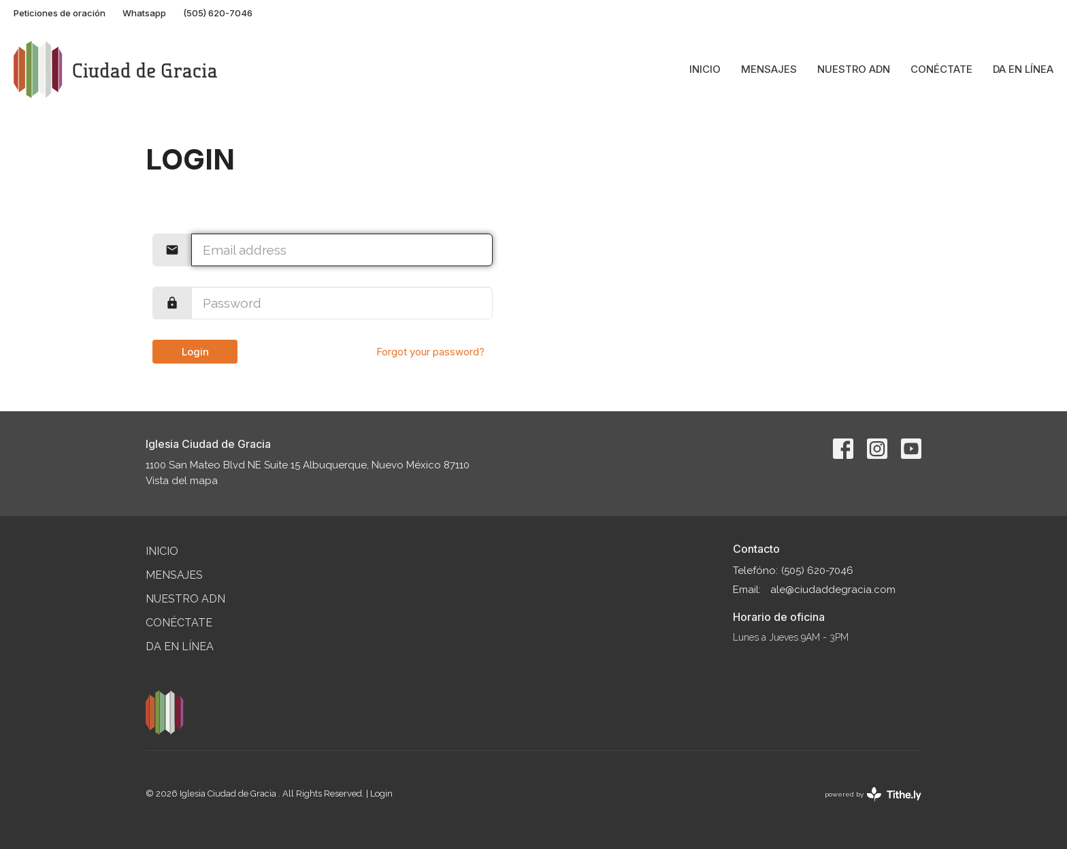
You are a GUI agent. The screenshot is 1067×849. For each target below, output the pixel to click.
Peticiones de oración (59, 12)
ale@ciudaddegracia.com (833, 589)
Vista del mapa (182, 481)
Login (195, 351)
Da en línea (1023, 69)
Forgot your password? (430, 351)
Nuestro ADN (853, 69)
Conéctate (941, 69)
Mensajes (769, 69)
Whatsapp (144, 12)
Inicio (705, 69)
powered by (873, 794)
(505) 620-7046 (217, 12)
